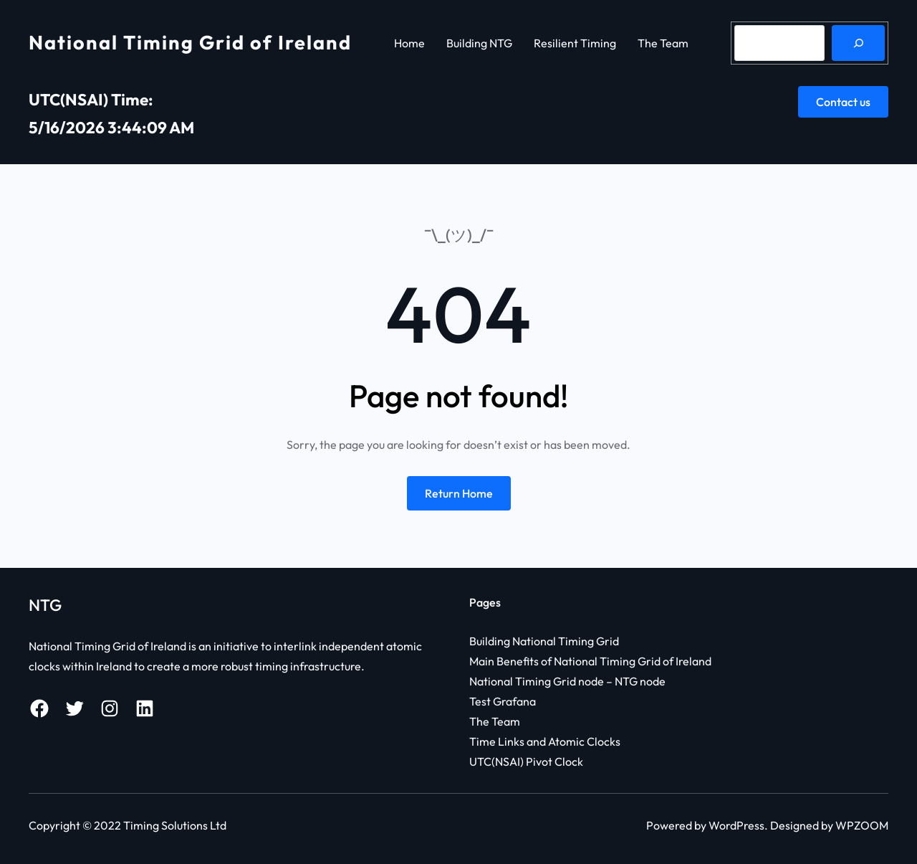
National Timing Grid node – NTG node (567, 681)
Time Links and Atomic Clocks (544, 741)
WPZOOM (861, 825)
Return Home (459, 493)
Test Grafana (502, 701)
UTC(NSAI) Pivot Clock (526, 761)
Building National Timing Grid (544, 641)
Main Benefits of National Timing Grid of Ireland (590, 661)
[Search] (858, 43)
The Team (494, 721)
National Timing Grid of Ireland (190, 42)
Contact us (843, 102)
